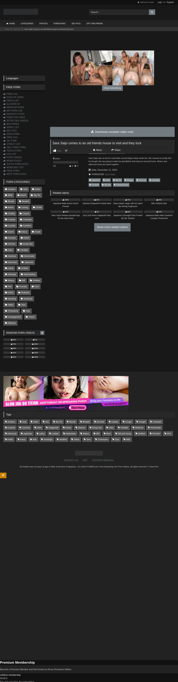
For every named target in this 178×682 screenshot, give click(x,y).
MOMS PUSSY (12, 161)
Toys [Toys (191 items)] (117, 435)
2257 (85, 456)
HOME (12, 23)
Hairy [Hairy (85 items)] (111, 423)
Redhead (25, 289)
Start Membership (9, 680)
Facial (37, 230)
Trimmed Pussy (121, 185)
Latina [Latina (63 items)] (42, 429)
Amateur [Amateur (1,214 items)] (11, 417)
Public (10, 289)
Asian (106, 180)
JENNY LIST (11, 127)
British (10, 207)
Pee (10, 283)
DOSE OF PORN (13, 97)
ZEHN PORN (11, 134)
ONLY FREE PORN (14, 147)
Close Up (141, 180)
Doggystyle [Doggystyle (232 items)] (53, 423)
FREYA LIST (11, 100)
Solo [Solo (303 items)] (35, 435)
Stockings (28, 295)
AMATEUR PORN (13, 107)
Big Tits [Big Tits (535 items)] (59, 417)
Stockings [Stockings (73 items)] (48, 435)
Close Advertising (112, 88)
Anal (25, 189)
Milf (23, 277)
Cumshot (94, 185)
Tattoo (10, 301)
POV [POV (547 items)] (169, 429)
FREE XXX (10, 94)
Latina (10, 265)
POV (36, 283)
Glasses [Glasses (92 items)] (81, 423)
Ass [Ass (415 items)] (47, 417)
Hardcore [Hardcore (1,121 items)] (139, 423)
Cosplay (11, 218)
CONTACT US (71, 456)
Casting (24, 207)
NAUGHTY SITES (13, 114)
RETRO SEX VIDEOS (15, 120)
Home (7, 29)
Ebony (24, 230)
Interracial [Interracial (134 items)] (12, 429)
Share (116, 150)
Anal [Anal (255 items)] (24, 417)
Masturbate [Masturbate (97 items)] (71, 429)
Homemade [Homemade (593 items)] (155, 423)
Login (159, 2)
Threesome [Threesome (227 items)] (103, 435)
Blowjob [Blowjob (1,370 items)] (86, 417)
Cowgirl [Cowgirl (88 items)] (142, 417)
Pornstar (23, 283)
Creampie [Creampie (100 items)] (157, 417)
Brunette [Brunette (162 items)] (100, 417)
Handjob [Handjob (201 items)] (124, 423)
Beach (23, 195)
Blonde (11, 201)
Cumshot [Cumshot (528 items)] (26, 423)
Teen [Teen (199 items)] (88, 435)
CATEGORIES (27, 23)
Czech (11, 230)
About (97, 150)
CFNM (38, 207)
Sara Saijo (110, 174)
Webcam (12, 318)
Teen (23, 301)
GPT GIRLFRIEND (94, 23)
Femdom (12, 236)
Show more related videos (112, 227)
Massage (12, 271)
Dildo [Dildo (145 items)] (39, 423)
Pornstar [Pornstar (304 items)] (156, 429)
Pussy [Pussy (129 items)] (22, 435)
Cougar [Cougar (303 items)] (128, 417)
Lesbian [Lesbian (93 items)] (55, 429)
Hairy (10, 248)
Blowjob (129, 180)
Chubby (11, 212)
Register (170, 2)
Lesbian (24, 265)
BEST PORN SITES (14, 174)
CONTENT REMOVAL (103, 456)
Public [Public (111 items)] (10, 435)
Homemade (29, 254)
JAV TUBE (10, 141)
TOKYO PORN (12, 151)
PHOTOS (43, 23)
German (11, 242)
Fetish (26, 236)
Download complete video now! (112, 131)
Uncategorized (14, 313)
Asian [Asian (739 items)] (35, 417)
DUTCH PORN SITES (15, 164)
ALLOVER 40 (11, 104)
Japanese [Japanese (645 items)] (27, 429)
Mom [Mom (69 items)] (108, 429)
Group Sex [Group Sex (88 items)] (97, 423)
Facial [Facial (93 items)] (68, 423)
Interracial (12, 260)
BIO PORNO (11, 124)
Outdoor (36, 277)
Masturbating (29, 271)
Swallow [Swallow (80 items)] (63, 435)
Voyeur (32, 313)
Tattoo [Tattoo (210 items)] (76, 435)
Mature (11, 277)
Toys (28, 307)
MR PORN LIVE (12, 110)
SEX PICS (76, 23)
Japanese (17, 29)
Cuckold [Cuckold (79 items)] (11, 423)
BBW (10, 195)
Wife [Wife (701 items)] (128, 435)
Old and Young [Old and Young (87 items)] (124, 429)
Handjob (24, 248)
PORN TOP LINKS (14, 117)
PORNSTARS (59, 23)
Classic (26, 212)
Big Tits (117, 180)
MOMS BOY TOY (13, 167)
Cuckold (11, 224)
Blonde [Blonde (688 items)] (72, 417)
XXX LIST (9, 154)
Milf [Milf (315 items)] (97, 429)
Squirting (12, 295)
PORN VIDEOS (12, 157)
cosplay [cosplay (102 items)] (114, 417)
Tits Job (106, 185)
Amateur (11, 189)
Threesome (13, 307)
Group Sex (27, 242)
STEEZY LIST (11, 144)
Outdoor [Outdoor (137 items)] (141, 429)
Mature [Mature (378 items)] (86, 429)
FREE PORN (11, 171)
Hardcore (12, 254)
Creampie (154, 180)
